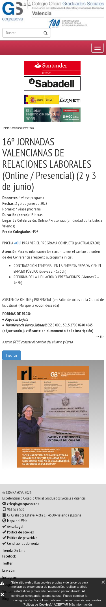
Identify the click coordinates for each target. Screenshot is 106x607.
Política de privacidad (22, 537)
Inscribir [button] (11, 355)
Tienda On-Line (13, 550)
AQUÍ (18, 243)
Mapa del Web (17, 520)
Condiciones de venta (23, 543)
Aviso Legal (15, 526)
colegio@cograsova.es (23, 503)
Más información (80, 604)
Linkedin (8, 570)
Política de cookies (20, 532)
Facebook (9, 556)
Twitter (7, 563)
